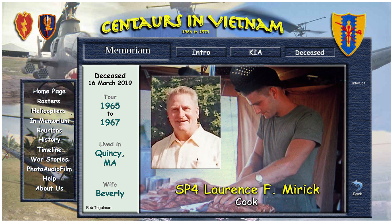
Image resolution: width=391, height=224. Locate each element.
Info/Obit (358, 83)
